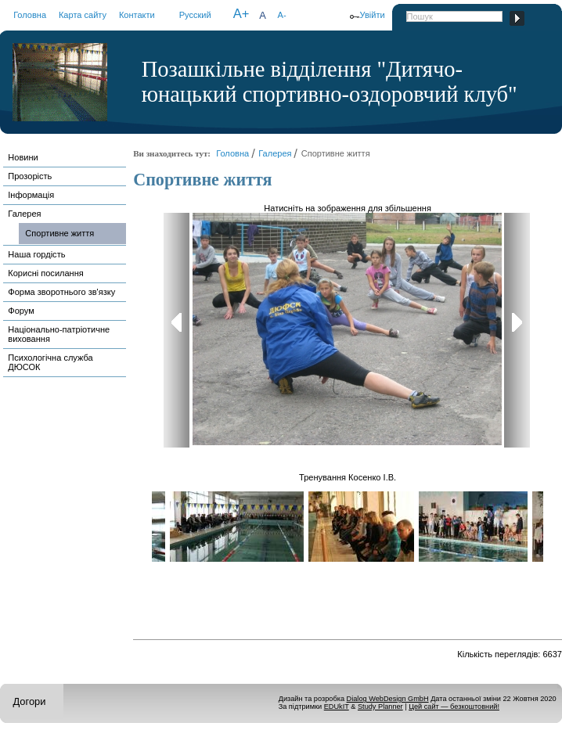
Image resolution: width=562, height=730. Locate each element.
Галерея (24, 213)
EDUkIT (336, 706)
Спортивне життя (59, 233)
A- (282, 15)
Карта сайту (82, 15)
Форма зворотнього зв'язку (61, 292)
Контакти (137, 15)
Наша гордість (36, 254)
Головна (29, 15)
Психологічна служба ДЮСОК (50, 362)
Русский (195, 15)
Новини (23, 157)
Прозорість (30, 176)
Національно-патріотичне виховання (59, 334)
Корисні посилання (46, 273)
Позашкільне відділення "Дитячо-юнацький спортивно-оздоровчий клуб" (329, 81)
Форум (21, 310)
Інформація (31, 195)
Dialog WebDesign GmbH (388, 699)
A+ (241, 13)
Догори (29, 701)
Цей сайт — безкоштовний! (454, 706)
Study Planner (380, 706)
